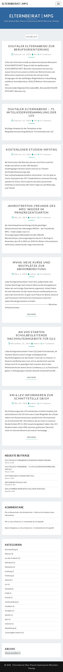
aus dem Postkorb (11, 558)
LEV (6, 584)
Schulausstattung (11, 602)
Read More (32, 314)
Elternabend (9, 563)
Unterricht (8, 624)
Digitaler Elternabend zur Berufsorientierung (31, 47)
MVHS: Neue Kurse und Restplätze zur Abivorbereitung (31, 266)
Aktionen (8, 554)
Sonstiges (8, 611)
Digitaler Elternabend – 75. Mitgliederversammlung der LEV (31, 112)
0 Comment (45, 54)
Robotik (7, 597)
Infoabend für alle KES (16, 482)
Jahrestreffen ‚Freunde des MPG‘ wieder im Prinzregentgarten (32, 209)
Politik (7, 593)
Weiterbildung (9, 628)
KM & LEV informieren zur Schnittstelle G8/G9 (31, 396)
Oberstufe (8, 589)
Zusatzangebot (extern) (13, 633)
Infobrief (7, 580)
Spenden (8, 615)
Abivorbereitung (10, 549)
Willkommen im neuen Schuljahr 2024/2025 (25, 489)
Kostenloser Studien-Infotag (31, 149)
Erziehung (8, 571)
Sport (7, 619)
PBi (6, 512)
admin (33, 217)
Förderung (8, 576)
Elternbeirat (9, 567)
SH (35, 54)
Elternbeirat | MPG (15, 3)
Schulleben (8, 606)
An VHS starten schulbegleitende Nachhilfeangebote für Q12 (31, 335)
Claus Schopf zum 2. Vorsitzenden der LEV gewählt (26, 522)
